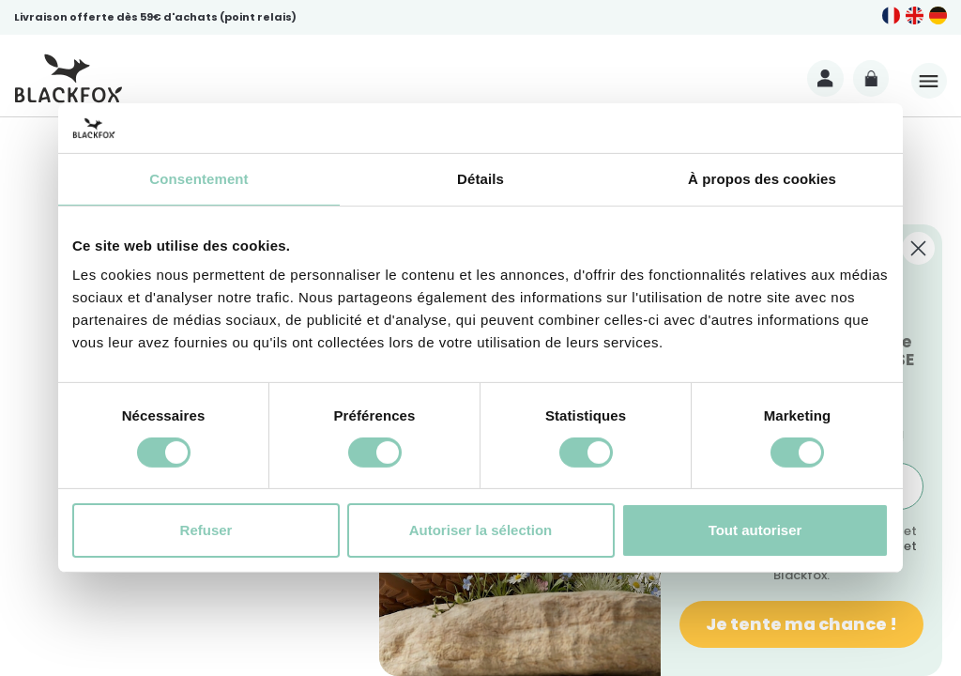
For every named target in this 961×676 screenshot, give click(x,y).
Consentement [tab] (198, 178)
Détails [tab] (480, 178)
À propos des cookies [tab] (762, 178)
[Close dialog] (918, 248)
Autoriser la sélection (481, 530)
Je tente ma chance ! (801, 624)
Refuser (206, 530)
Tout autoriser (755, 530)
